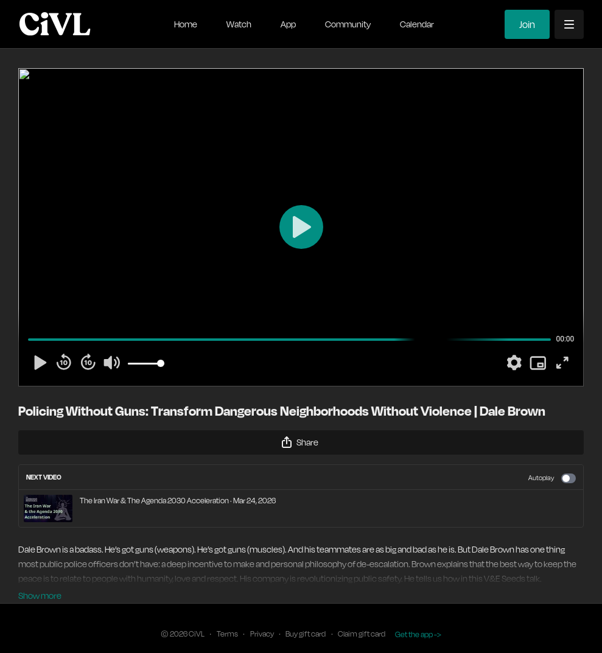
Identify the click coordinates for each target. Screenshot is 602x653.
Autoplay (552, 478)
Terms (227, 617)
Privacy (262, 617)
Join (527, 24)
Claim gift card (361, 617)
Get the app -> (418, 617)
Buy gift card (305, 617)
